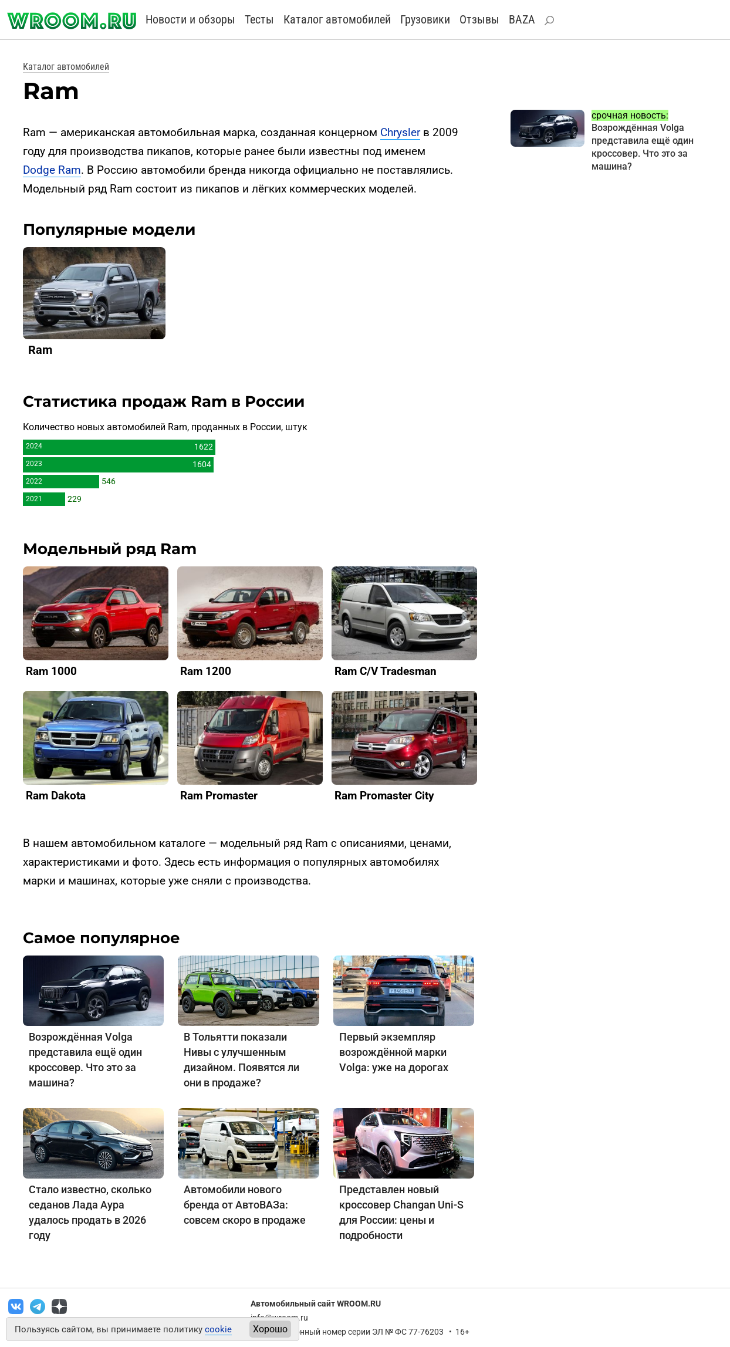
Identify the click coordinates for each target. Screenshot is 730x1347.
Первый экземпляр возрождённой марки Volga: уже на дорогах (393, 1052)
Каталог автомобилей (337, 19)
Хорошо (270, 1329)
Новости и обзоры (190, 19)
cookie (218, 1329)
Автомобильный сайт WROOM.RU (316, 1303)
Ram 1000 (51, 671)
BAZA (522, 19)
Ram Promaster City (384, 795)
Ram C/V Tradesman (385, 671)
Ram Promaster (219, 795)
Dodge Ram (52, 170)
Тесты (259, 19)
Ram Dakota (56, 795)
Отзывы (479, 19)
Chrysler (400, 132)
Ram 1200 (205, 671)
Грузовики (425, 19)
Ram (40, 350)
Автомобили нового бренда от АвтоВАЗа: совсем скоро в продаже (245, 1204)
